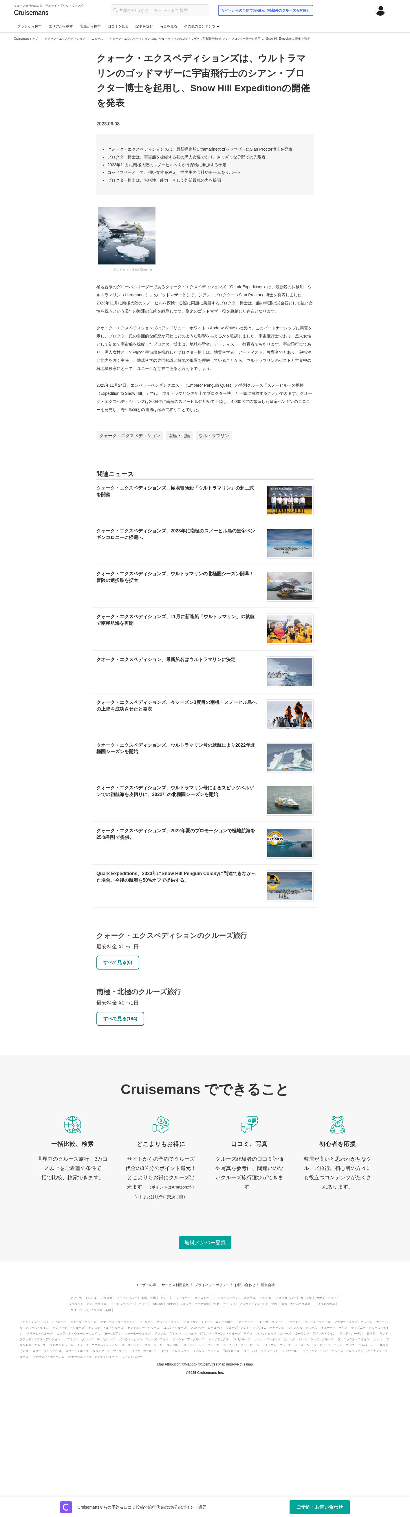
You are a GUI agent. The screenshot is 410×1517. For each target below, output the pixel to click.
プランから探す (29, 26)
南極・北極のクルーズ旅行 (138, 992)
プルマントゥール (61, 1345)
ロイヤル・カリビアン (180, 1345)
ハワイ (142, 1304)
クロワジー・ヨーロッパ (206, 1327)
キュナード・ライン (334, 1327)
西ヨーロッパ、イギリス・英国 (90, 1310)
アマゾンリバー (127, 1297)
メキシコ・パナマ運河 (194, 1304)
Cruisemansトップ (26, 38)
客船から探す (90, 26)
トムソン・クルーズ (206, 1350)
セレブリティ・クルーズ (69, 1327)
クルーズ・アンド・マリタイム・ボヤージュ (255, 1327)
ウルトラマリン (214, 435)
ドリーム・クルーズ (40, 1333)
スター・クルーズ (77, 1350)
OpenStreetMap (213, 1364)
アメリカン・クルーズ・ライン (159, 1322)
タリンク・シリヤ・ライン (110, 1350)
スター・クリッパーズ (46, 1350)
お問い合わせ (245, 1285)
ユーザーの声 (145, 1285)
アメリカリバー (286, 1297)
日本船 (371, 1333)
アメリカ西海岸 (325, 1304)
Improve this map (239, 1364)
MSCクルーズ (106, 1339)
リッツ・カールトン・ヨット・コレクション (160, 1350)
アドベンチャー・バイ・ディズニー (43, 1322)
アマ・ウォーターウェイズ (117, 1322)
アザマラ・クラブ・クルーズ (353, 1322)
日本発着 (157, 1304)
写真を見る (168, 26)
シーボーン (302, 1345)
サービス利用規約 (175, 1285)
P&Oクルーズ (241, 1339)
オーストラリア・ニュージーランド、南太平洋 (225, 1297)
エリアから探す (61, 26)
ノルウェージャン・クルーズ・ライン (144, 1339)
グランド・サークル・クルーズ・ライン (226, 1333)
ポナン (378, 1339)
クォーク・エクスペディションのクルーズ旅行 (171, 935)
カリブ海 (306, 1297)
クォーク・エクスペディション (129, 435)
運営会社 (268, 1285)
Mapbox (191, 1364)
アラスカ (106, 1297)
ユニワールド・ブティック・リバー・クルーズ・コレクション (322, 1350)
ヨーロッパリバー (122, 1304)
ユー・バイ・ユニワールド (261, 1350)
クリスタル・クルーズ (302, 1327)
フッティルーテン (351, 1333)
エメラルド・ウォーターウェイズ (78, 1333)
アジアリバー (181, 1297)
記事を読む (144, 26)
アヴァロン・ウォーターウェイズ (308, 1322)
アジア (164, 1297)
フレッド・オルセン (183, 1333)
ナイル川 (229, 1304)
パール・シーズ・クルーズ (316, 1339)
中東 (216, 1304)
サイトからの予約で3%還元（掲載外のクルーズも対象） (266, 10)
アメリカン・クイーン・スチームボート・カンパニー (218, 1322)
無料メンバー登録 (205, 1243)
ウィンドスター (132, 1356)
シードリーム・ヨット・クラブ (334, 1345)
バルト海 (265, 1297)
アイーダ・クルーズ (83, 1322)
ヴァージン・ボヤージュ (48, 1356)
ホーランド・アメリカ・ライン (315, 1333)
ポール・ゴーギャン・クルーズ (275, 1339)
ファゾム (160, 1333)
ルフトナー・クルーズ (78, 1339)
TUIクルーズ (231, 1350)
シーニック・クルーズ (237, 1345)
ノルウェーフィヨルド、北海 (258, 1304)
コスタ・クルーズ (174, 1327)
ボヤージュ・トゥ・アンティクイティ (93, 1356)
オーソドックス (218, 1339)
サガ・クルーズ (209, 1345)
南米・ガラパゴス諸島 (295, 1304)
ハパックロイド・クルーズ (273, 1333)
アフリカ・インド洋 (83, 1297)
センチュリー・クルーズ (143, 1327)
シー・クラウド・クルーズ (273, 1345)
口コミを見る (118, 26)
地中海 (171, 1304)
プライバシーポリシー (212, 1285)
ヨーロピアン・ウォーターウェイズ (127, 1333)
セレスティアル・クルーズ (106, 1327)
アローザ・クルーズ (270, 1322)
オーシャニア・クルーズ (188, 1339)
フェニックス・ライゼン (353, 1339)
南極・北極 (179, 435)
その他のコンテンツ (202, 26)
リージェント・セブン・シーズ (142, 1345)
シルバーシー (367, 1345)
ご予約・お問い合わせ (319, 1507)
